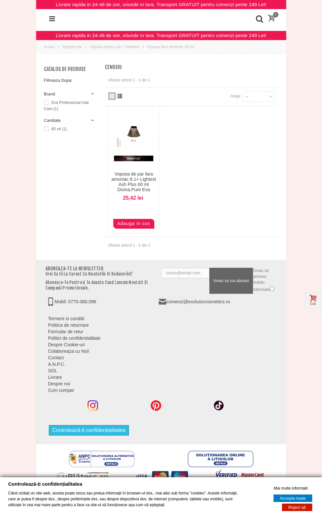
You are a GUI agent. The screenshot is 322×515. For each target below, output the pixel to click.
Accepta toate (293, 498)
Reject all (297, 507)
